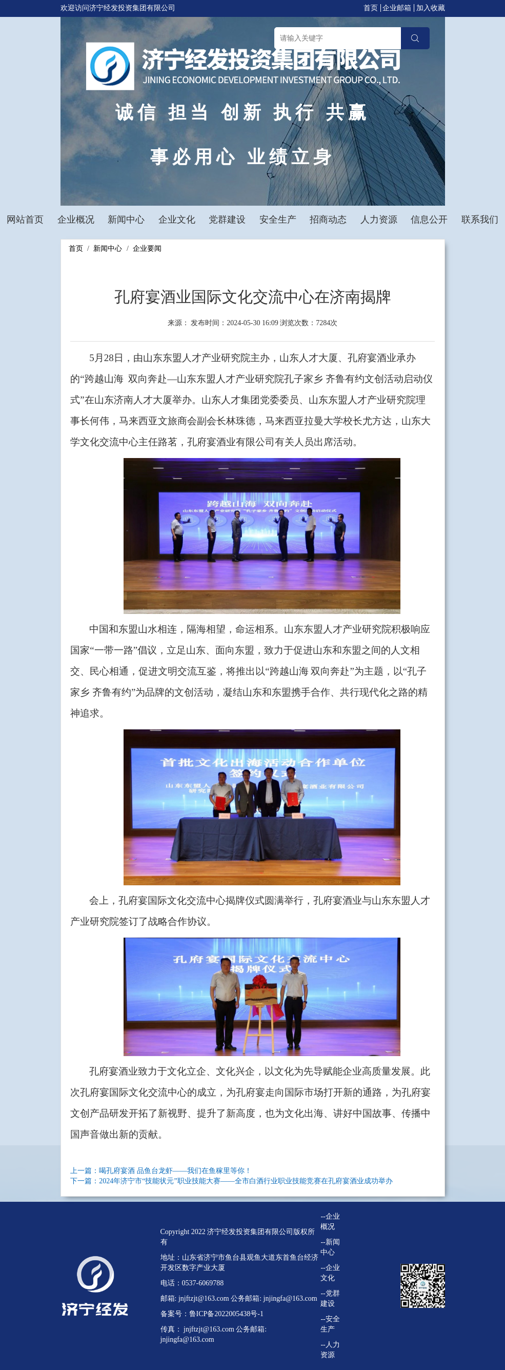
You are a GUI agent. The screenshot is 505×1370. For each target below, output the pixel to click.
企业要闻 (147, 248)
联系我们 (479, 219)
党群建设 (227, 219)
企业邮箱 (396, 8)
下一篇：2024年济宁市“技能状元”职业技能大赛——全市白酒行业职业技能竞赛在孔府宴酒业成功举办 (231, 1181)
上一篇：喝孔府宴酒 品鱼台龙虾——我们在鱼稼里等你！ (161, 1171)
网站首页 (25, 219)
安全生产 (277, 219)
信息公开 (429, 219)
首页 (370, 8)
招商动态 (328, 219)
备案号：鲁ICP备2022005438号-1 (212, 1314)
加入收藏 (430, 8)
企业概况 (75, 219)
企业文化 (176, 219)
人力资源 (378, 219)
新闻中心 (126, 219)
